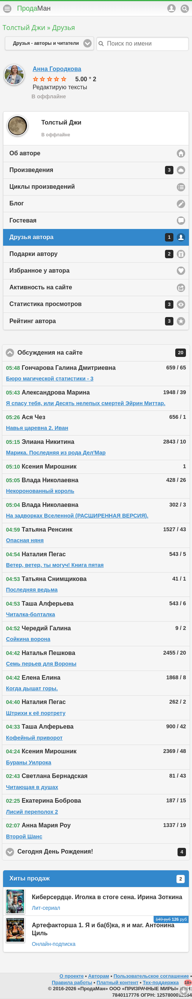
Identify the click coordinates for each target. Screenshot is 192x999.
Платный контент (117, 982)
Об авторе (25, 153)
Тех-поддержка (161, 982)
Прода (34, 8)
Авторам (98, 976)
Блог (17, 203)
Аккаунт (171, 8)
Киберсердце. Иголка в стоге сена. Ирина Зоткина (107, 897)
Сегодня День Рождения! (101, 852)
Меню (7, 8)
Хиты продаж (97, 879)
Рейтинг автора (91, 321)
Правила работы (72, 982)
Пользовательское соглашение (151, 976)
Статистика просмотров (91, 304)
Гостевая (23, 220)
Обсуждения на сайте (101, 353)
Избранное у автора (40, 270)
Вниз (183, 990)
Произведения (91, 170)
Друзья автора (91, 237)
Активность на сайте (41, 287)
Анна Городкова (57, 69)
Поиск (184, 8)
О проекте (71, 976)
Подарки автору (91, 254)
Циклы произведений (42, 186)
